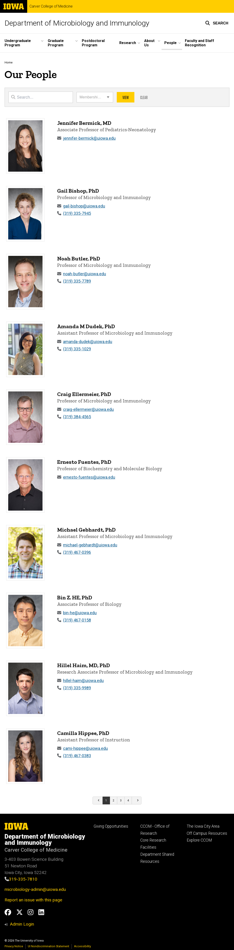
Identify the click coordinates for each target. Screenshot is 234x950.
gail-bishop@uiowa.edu (84, 206)
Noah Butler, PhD (78, 258)
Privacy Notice (14, 946)
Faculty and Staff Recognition (199, 43)
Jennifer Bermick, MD (84, 123)
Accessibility (82, 946)
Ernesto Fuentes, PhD (84, 462)
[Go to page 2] (113, 800)
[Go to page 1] (106, 800)
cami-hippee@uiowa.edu (85, 748)
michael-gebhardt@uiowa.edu (90, 545)
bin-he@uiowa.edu (80, 612)
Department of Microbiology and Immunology (77, 23)
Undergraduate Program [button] (18, 43)
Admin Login (22, 924)
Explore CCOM (199, 840)
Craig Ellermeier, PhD (84, 394)
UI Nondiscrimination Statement (48, 946)
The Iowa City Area (203, 826)
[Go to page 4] (128, 800)
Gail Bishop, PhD (78, 190)
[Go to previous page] (98, 800)
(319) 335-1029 (77, 348)
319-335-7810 (23, 879)
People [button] (170, 43)
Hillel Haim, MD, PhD (83, 665)
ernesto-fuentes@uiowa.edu (89, 477)
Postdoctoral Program (93, 43)
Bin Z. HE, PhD (74, 597)
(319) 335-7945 (77, 213)
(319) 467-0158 (77, 620)
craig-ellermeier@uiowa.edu (88, 409)
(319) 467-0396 (77, 552)
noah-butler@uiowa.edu (84, 273)
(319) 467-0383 (77, 755)
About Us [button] (149, 43)
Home (9, 62)
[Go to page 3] (121, 800)
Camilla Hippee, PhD (83, 733)
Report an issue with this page (33, 900)
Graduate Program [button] (56, 43)
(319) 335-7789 (77, 281)
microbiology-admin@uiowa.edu (35, 889)
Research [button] (127, 43)
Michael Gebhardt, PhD (86, 529)
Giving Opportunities (111, 826)
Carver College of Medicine (51, 6)
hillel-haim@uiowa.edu (83, 680)
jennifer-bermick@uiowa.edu (89, 138)
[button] (216, 23)
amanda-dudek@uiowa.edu (87, 341)
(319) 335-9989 (77, 687)
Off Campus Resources (207, 833)
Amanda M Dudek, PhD (86, 326)
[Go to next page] (137, 800)
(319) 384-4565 (77, 416)
